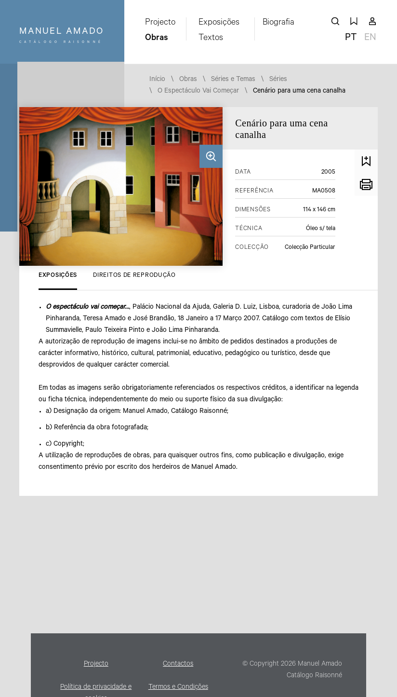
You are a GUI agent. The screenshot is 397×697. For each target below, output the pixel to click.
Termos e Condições (178, 688)
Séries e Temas (233, 80)
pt (351, 38)
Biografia (278, 23)
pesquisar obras (335, 21)
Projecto (160, 23)
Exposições (218, 23)
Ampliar (211, 156)
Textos (210, 38)
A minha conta (372, 21)
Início (157, 80)
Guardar (366, 161)
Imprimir (366, 184)
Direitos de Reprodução (134, 276)
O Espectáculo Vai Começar (198, 92)
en (370, 38)
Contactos (178, 665)
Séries (278, 80)
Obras (156, 38)
